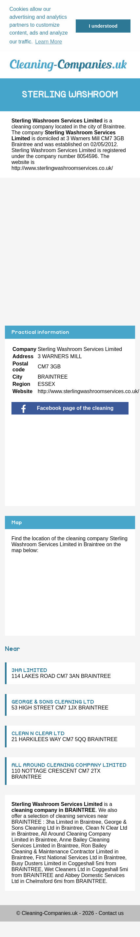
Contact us (111, 913)
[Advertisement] (64, 252)
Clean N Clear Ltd (106, 828)
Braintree (113, 126)
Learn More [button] (48, 41)
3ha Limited (59, 822)
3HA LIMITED (29, 670)
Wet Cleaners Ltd (64, 869)
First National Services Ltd (66, 857)
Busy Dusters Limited (36, 863)
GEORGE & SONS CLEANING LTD (52, 702)
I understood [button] (103, 26)
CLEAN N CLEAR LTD (38, 733)
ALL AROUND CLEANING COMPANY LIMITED (69, 765)
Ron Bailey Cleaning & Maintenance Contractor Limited (62, 848)
